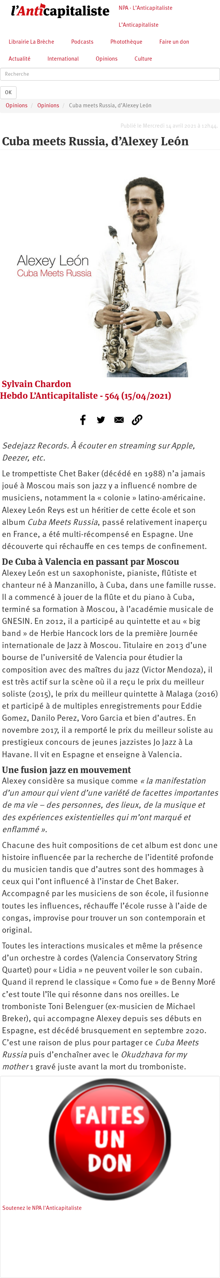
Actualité (20, 59)
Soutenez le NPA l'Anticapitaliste (42, 1208)
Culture (143, 59)
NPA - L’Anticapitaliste (146, 8)
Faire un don (174, 42)
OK (8, 92)
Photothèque (126, 42)
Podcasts (82, 42)
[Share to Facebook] (82, 419)
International (63, 59)
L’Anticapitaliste (139, 25)
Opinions (107, 59)
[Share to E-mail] (119, 419)
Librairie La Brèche (31, 42)
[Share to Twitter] (100, 419)
